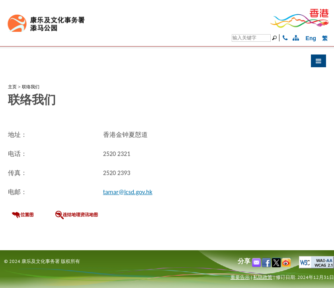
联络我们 (30, 86)
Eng (311, 38)
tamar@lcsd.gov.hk (127, 192)
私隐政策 (262, 277)
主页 (12, 86)
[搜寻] (251, 38)
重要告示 (240, 277)
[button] (167, 62)
